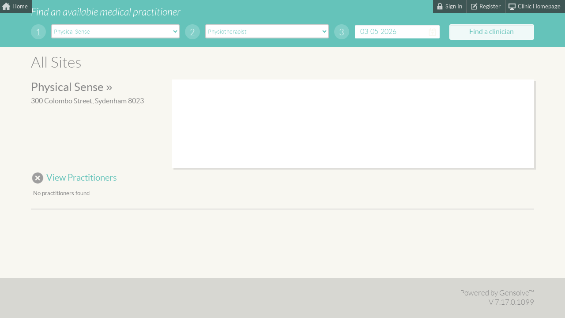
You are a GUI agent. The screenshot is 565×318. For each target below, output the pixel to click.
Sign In (453, 7)
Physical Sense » (71, 87)
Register (490, 7)
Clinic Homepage (539, 7)
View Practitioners (81, 178)
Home (20, 7)
